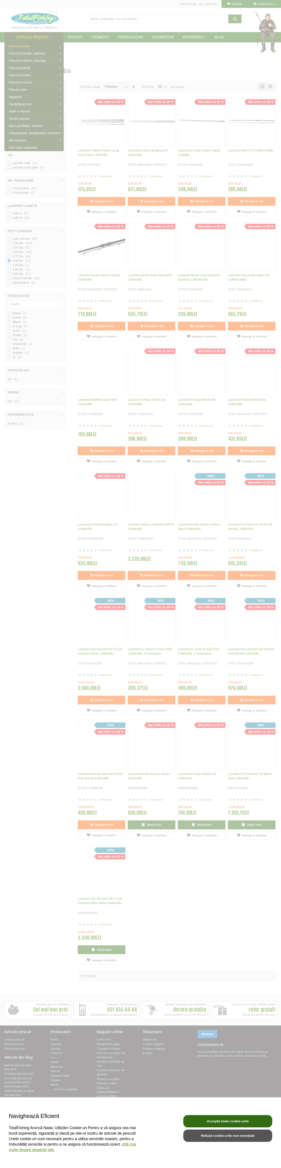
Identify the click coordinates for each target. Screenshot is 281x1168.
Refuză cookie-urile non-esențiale (228, 1135)
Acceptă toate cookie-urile (228, 1121)
